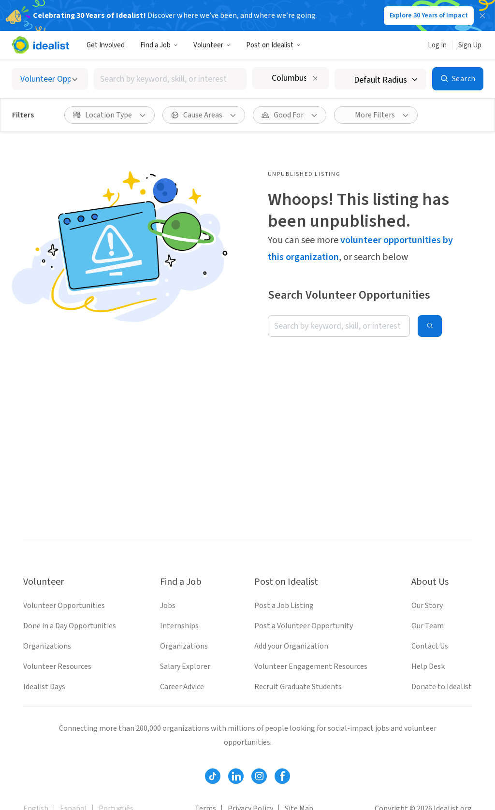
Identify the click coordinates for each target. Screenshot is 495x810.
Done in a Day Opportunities (69, 626)
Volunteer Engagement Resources (310, 666)
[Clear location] (315, 78)
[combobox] (170, 79)
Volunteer (212, 45)
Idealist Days (44, 686)
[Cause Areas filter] (203, 115)
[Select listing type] (50, 79)
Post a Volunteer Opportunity (303, 626)
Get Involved (106, 45)
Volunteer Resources (57, 666)
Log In (437, 45)
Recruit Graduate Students (298, 686)
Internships (179, 626)
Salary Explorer (185, 666)
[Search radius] (380, 79)
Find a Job (159, 45)
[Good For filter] (289, 115)
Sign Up (469, 45)
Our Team (427, 626)
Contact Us (429, 646)
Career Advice (182, 686)
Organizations (47, 646)
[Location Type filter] (109, 115)
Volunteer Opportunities (64, 605)
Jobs (167, 605)
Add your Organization (291, 646)
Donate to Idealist (441, 686)
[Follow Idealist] (212, 776)
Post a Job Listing (284, 605)
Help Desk (428, 666)
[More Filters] (376, 115)
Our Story (427, 605)
